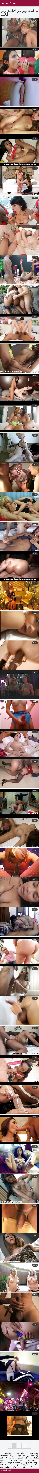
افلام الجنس (34, 1471)
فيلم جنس (7, 1469)
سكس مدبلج (20, 1469)
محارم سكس (20, 1471)
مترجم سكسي (33, 1469)
